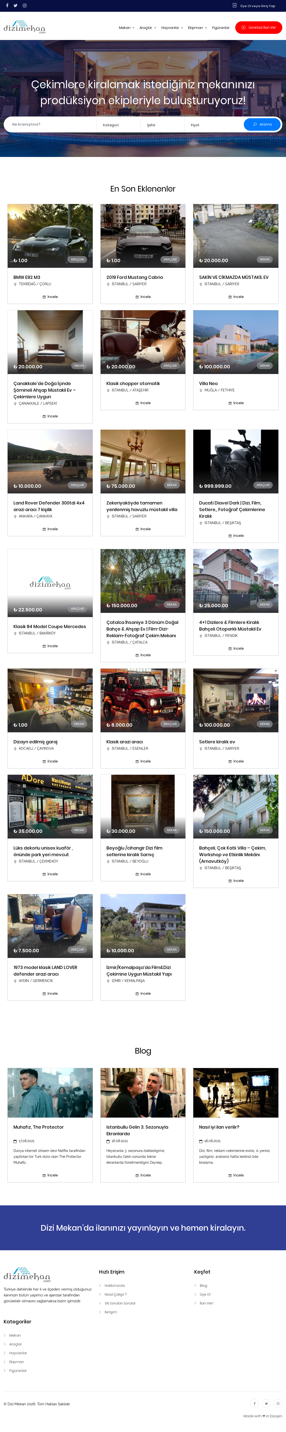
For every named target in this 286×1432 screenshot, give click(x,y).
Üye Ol (205, 1294)
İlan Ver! (206, 1303)
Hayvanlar (170, 27)
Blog (203, 1285)
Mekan (125, 27)
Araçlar (146, 27)
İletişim (111, 1312)
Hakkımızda (115, 1285)
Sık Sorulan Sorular (120, 1303)
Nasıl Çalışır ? (116, 1294)
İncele (50, 296)
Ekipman (196, 27)
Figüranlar (221, 27)
